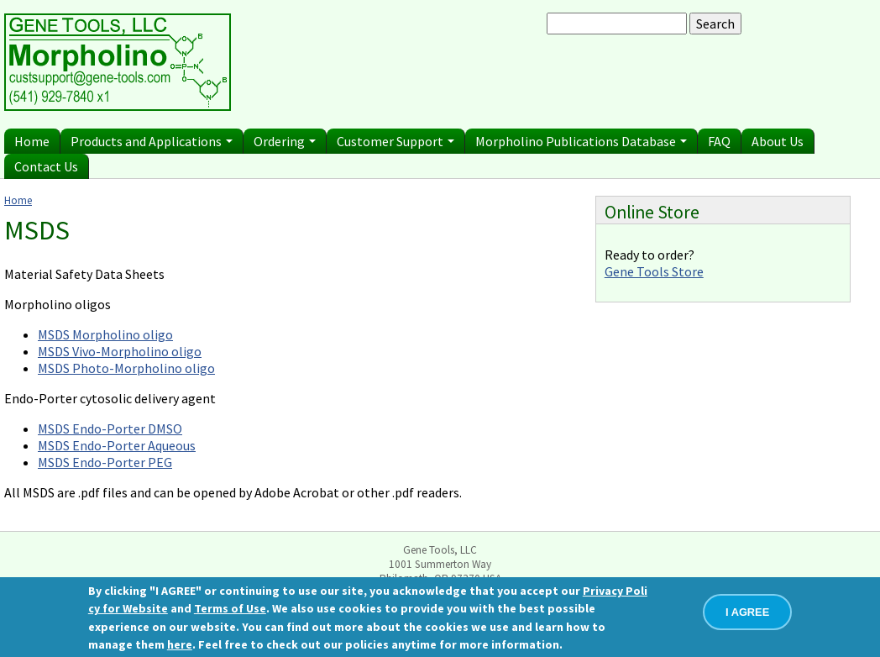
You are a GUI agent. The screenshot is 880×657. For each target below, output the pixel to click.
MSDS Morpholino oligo (105, 334)
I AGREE (747, 612)
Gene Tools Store (654, 271)
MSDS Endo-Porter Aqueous (117, 445)
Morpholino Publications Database (581, 141)
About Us (778, 141)
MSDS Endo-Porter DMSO (110, 428)
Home (32, 141)
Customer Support (395, 141)
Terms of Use (230, 608)
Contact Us (46, 166)
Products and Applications (152, 141)
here (179, 644)
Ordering (285, 141)
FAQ (719, 141)
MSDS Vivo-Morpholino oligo (120, 351)
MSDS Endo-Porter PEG (105, 462)
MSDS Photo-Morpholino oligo (126, 368)
